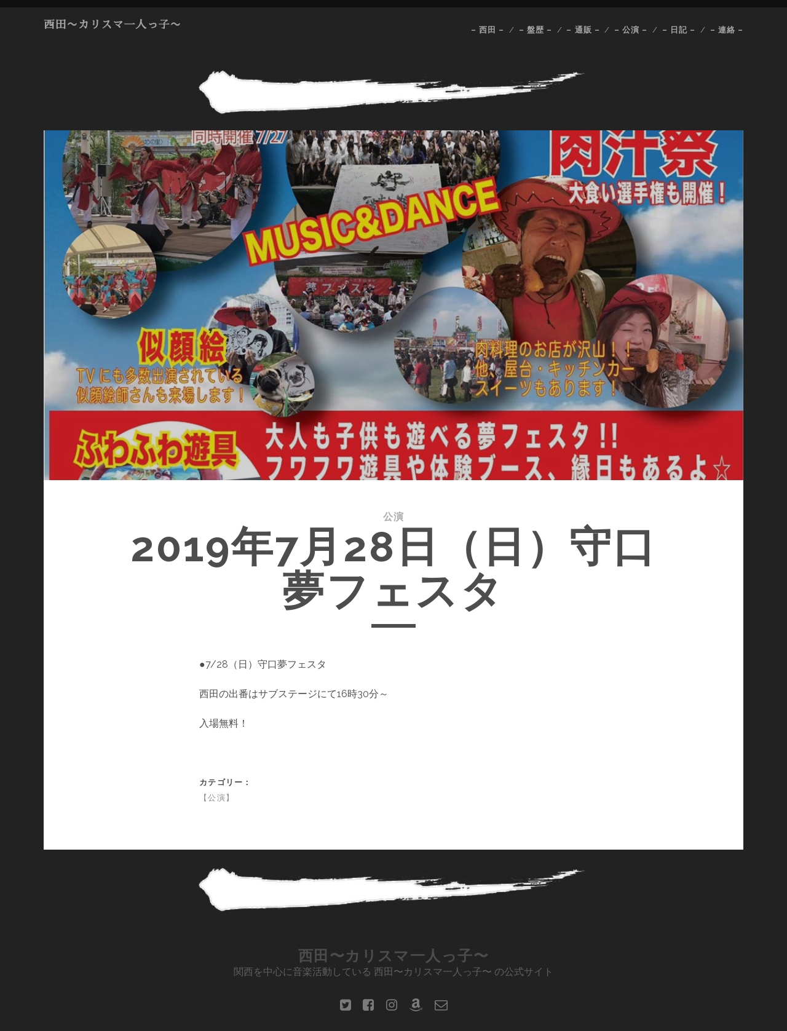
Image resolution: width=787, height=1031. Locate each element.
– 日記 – (678, 29)
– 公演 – (630, 29)
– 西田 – (487, 29)
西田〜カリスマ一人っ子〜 (112, 24)
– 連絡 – (726, 29)
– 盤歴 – (535, 29)
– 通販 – (582, 29)
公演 (394, 517)
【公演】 (216, 797)
